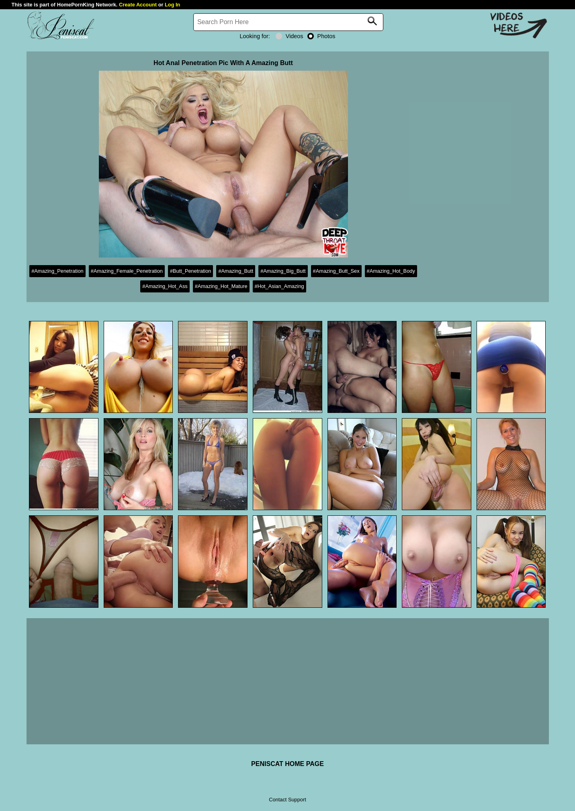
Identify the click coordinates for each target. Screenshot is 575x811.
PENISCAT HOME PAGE (287, 763)
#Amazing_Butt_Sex (336, 271)
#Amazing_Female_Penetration (127, 271)
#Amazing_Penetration (57, 271)
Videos (289, 36)
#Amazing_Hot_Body (391, 271)
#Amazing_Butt (235, 271)
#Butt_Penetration (190, 271)
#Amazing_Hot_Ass (164, 286)
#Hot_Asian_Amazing (279, 286)
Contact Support (287, 800)
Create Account (138, 5)
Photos (321, 36)
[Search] (288, 22)
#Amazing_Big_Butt (282, 271)
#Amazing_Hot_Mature (221, 286)
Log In (172, 5)
